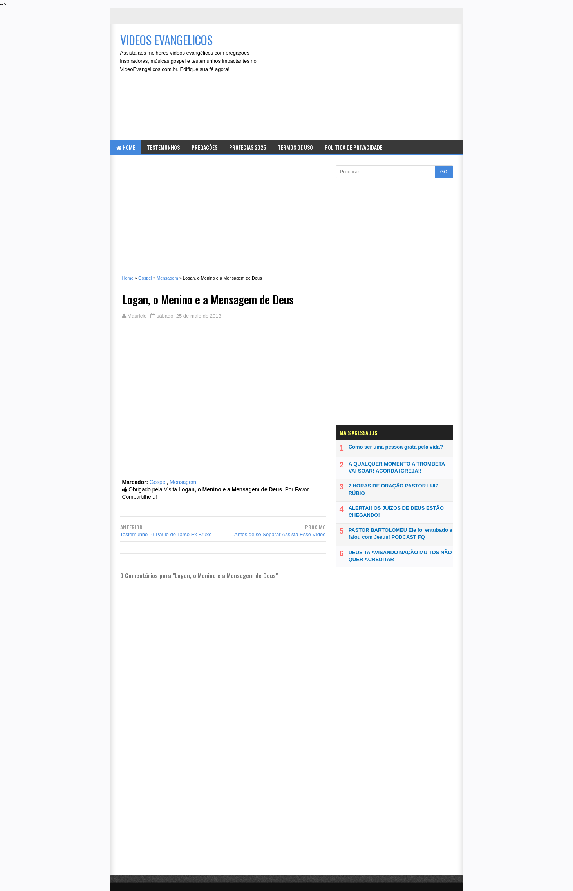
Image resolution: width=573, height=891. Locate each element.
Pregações (204, 147)
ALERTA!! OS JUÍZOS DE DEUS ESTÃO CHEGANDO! (396, 511)
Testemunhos (163, 147)
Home (125, 147)
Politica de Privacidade (353, 147)
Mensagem (183, 482)
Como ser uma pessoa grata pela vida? (396, 447)
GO (444, 172)
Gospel (158, 482)
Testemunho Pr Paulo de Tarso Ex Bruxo (166, 534)
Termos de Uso (295, 147)
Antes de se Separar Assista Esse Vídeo (279, 534)
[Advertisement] (367, 83)
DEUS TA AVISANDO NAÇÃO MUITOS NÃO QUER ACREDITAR (400, 555)
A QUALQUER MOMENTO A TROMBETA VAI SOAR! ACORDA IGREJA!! (397, 467)
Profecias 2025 (247, 147)
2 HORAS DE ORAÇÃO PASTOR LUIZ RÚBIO (394, 489)
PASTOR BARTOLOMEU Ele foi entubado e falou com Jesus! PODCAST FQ (400, 533)
